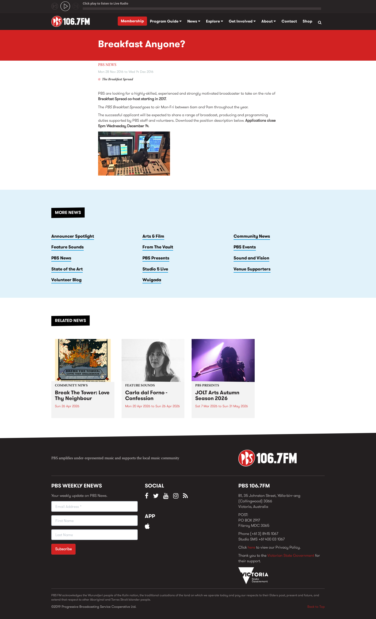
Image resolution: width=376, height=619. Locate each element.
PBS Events (245, 247)
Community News (252, 236)
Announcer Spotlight (72, 236)
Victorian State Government (290, 555)
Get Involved (242, 21)
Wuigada (151, 280)
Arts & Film (153, 236)
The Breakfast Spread (117, 79)
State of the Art (67, 269)
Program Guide (166, 21)
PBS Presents (155, 258)
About (268, 21)
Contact (289, 21)
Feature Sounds (67, 247)
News (193, 21)
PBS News (107, 65)
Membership (132, 21)
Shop (307, 21)
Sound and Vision (251, 258)
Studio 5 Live (155, 269)
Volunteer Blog (66, 280)
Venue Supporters (252, 269)
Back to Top (316, 606)
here (251, 547)
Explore (214, 21)
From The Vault (157, 247)
